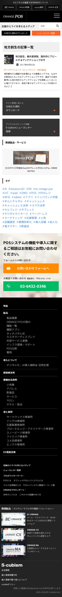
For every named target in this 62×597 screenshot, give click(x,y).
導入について (10, 360)
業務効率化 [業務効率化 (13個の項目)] (25, 222)
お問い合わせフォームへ (28, 268)
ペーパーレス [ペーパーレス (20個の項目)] (39, 214)
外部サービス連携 (17, 341)
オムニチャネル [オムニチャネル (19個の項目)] (13, 201)
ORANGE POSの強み (19, 322)
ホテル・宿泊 (14, 404)
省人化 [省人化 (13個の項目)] (54, 222)
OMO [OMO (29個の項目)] (24, 193)
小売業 (10, 385)
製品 (5, 312)
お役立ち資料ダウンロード (16, 33)
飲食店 (10, 392)
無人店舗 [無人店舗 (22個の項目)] (40, 222)
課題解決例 (9, 372)
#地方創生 (41, 69)
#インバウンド (29, 69)
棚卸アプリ (13, 329)
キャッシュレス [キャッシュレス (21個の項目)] (36, 201)
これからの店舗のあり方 (30, 494)
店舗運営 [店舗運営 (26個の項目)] (9, 222)
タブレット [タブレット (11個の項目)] (27, 209)
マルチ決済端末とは (12, 485)
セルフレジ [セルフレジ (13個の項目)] (11, 209)
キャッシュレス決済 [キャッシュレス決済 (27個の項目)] (16, 205)
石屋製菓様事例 (16, 425)
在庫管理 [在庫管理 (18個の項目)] (31, 218)
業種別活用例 (10, 379)
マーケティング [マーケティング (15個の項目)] (13, 218)
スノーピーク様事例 (18, 432)
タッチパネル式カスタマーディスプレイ (21, 335)
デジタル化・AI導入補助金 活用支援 (28, 365)
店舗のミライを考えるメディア (17, 465)
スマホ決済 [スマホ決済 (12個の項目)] (38, 205)
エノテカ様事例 (16, 444)
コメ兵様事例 (14, 440)
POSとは (7, 480)
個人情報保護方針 (9, 574)
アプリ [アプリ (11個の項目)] (29, 197)
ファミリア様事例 (17, 436)
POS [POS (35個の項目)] (33, 193)
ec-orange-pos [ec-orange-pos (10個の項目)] (44, 189)
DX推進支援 (9, 452)
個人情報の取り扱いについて (14, 579)
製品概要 (12, 318)
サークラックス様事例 (20, 417)
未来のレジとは (10, 494)
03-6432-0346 (26, 286)
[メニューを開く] (56, 15)
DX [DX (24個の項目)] (30, 189)
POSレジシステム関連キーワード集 (39, 485)
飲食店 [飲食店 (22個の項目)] (25, 226)
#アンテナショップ (12, 69)
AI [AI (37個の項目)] (5, 189)
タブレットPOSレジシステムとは (28, 480)
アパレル (12, 388)
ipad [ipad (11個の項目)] (15, 193)
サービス (12, 396)
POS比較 (12, 348)
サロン (10, 400)
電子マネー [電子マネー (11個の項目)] (11, 226)
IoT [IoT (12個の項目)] (6, 193)
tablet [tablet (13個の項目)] (17, 197)
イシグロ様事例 (16, 421)
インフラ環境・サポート (21, 344)
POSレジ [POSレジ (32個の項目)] (45, 193)
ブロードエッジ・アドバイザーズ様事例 (30, 429)
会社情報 (5, 570)
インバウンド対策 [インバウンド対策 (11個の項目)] (47, 197)
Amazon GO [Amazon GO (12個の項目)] (17, 189)
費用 (9, 352)
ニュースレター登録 (46, 33)
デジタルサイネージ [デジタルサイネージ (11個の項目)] (16, 214)
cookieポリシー (8, 584)
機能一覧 (12, 326)
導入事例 (7, 411)
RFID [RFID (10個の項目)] (7, 197)
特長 (5, 305)
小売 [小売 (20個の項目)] (43, 218)
